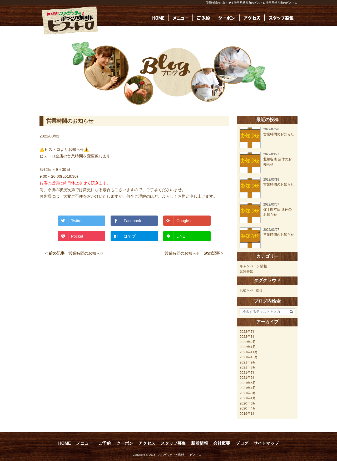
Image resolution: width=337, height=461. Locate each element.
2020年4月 (248, 408)
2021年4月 (248, 388)
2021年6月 (248, 378)
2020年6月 (248, 403)
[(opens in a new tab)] (281, 18)
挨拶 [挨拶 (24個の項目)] (259, 291)
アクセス (146, 443)
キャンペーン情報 (253, 266)
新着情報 (199, 443)
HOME (64, 443)
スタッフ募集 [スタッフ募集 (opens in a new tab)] (173, 443)
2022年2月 (248, 342)
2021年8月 (248, 367)
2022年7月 (248, 332)
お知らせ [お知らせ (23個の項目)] (246, 291)
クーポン (124, 443)
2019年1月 (248, 414)
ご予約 (104, 443)
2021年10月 (249, 357)
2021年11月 (249, 352)
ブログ (242, 443)
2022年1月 (248, 347)
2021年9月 (248, 362)
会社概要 (221, 443)
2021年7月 (248, 373)
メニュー (84, 443)
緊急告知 (246, 271)
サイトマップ (266, 443)
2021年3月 (248, 393)
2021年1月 (248, 398)
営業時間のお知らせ (86, 253)
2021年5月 (248, 383)
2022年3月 (248, 337)
